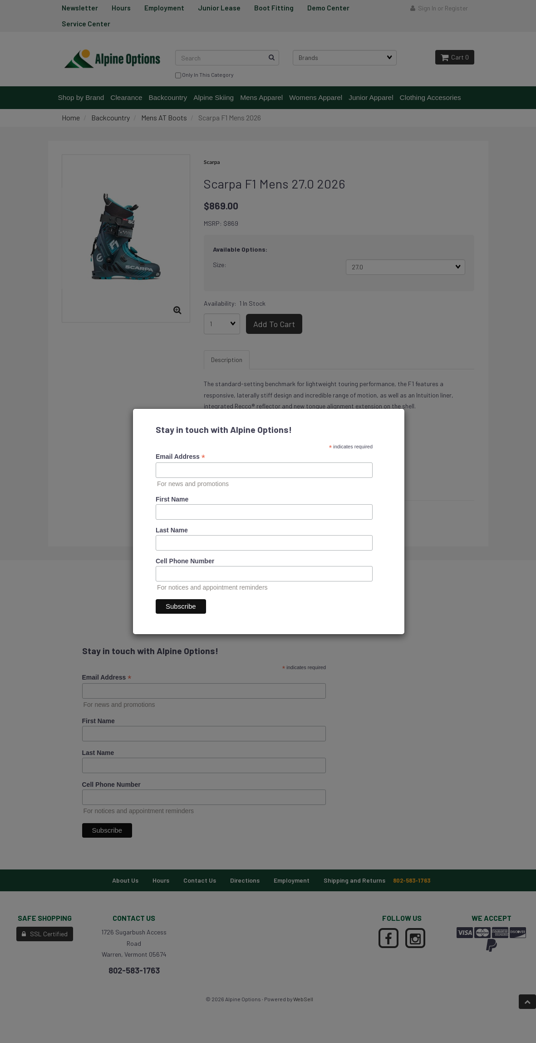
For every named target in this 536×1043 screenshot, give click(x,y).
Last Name (172, 530)
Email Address (180, 456)
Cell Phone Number (185, 561)
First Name (172, 499)
